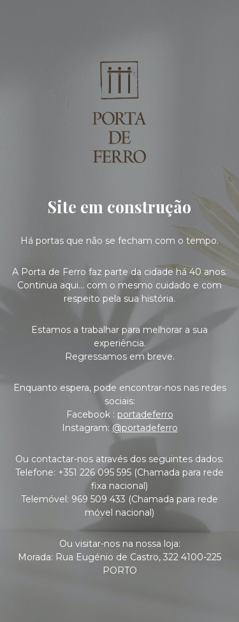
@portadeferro (145, 428)
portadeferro (145, 414)
